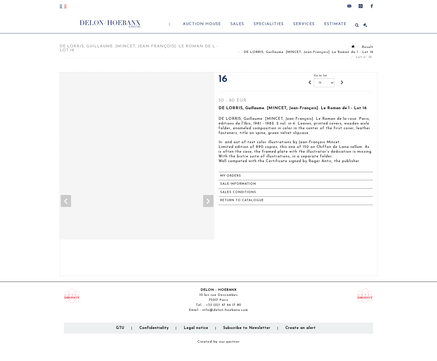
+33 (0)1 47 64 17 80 (223, 305)
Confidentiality (154, 328)
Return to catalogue (242, 200)
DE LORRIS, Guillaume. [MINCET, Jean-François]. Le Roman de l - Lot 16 (307, 52)
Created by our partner (218, 341)
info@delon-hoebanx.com (225, 310)
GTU (120, 328)
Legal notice (196, 328)
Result (367, 47)
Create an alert (300, 328)
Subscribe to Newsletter (246, 328)
